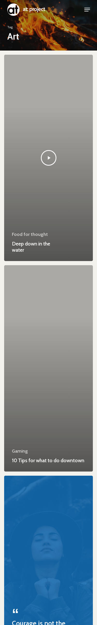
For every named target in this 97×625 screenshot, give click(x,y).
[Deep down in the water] (48, 158)
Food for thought (30, 234)
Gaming (20, 451)
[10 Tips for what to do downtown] (48, 368)
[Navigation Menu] (87, 9)
